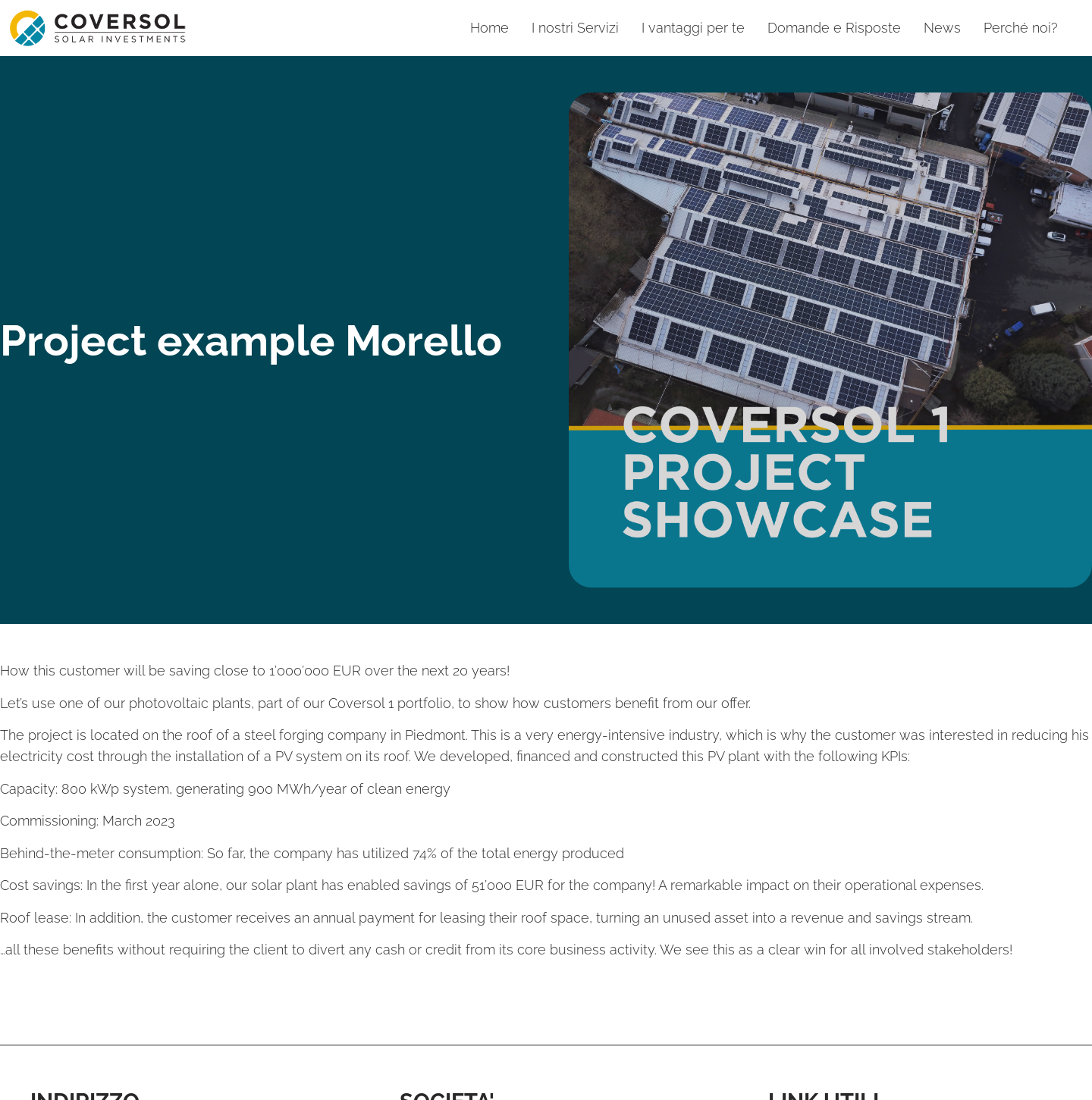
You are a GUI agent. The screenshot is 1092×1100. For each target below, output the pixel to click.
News (942, 28)
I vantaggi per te (693, 28)
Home (489, 28)
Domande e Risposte (834, 28)
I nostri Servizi (575, 28)
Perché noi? (1021, 28)
